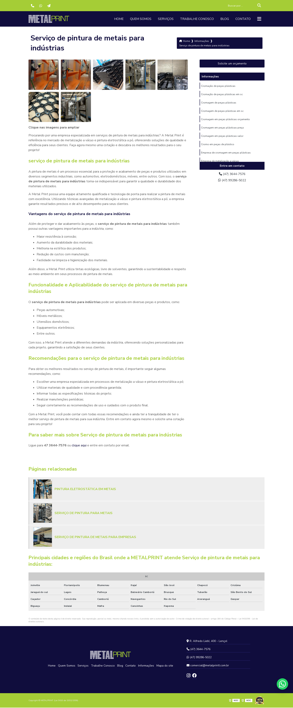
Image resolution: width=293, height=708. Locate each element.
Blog (223, 19)
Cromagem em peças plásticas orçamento (225, 120)
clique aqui (79, 446)
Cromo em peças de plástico (217, 146)
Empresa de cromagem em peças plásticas (226, 154)
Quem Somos (138, 19)
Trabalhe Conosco (195, 19)
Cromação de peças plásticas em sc (222, 95)
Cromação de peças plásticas (218, 86)
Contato (242, 19)
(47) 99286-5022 (232, 181)
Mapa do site (163, 666)
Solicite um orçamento (232, 64)
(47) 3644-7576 (232, 174)
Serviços (163, 19)
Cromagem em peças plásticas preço (222, 129)
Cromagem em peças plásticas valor (222, 137)
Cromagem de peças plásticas (218, 103)
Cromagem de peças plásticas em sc (222, 112)
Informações (145, 666)
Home (115, 19)
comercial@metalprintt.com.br (208, 666)
